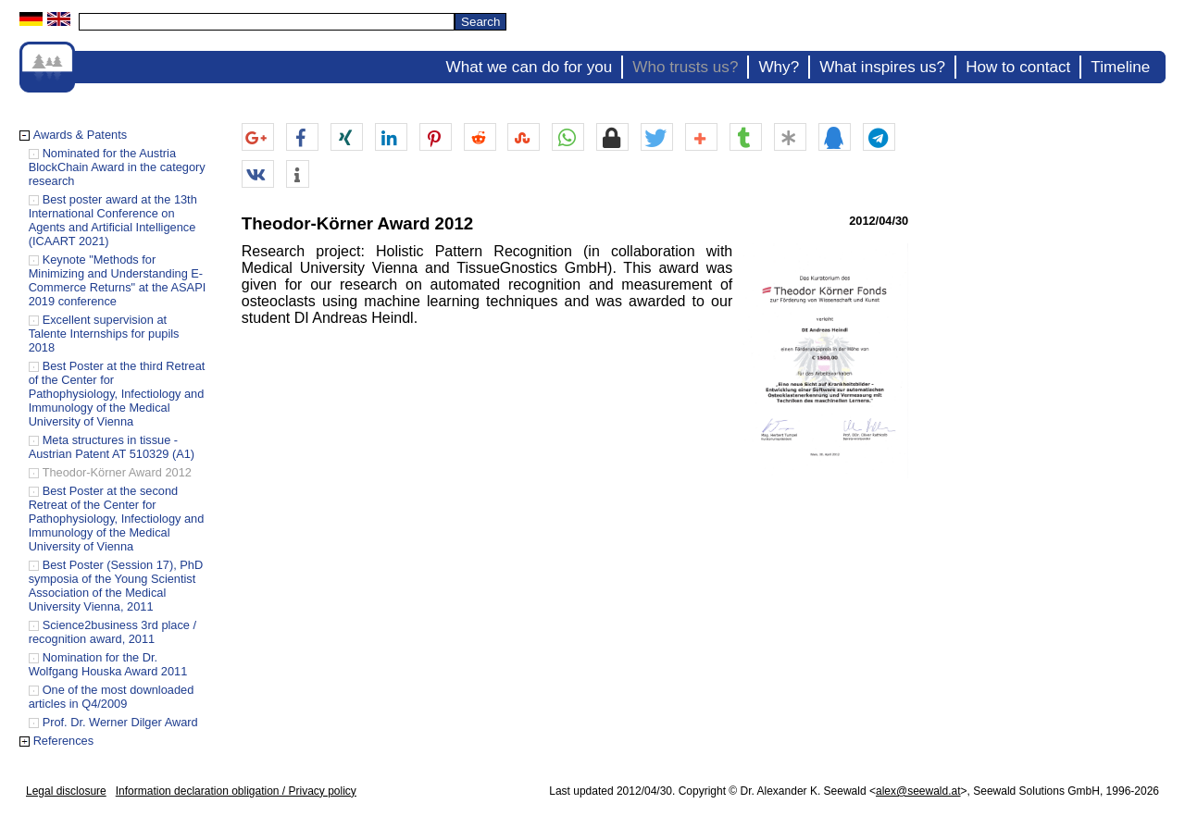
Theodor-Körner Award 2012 (117, 472)
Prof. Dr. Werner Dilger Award (120, 722)
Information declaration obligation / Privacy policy (236, 791)
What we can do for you (529, 67)
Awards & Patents (80, 135)
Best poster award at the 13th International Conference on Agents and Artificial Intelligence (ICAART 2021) (113, 220)
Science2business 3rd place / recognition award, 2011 (112, 632)
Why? (778, 67)
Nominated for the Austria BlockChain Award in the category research (117, 167)
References (63, 741)
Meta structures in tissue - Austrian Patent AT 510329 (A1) (112, 447)
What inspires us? (882, 67)
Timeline (1120, 67)
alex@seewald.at (918, 791)
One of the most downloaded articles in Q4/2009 (111, 697)
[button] (258, 138)
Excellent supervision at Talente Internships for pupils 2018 (104, 333)
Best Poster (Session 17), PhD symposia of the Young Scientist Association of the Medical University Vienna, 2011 (116, 585)
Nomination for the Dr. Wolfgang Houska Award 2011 (108, 664)
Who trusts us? (685, 67)
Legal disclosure (66, 791)
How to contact (1018, 67)
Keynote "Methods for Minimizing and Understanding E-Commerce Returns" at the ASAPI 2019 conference (117, 280)
